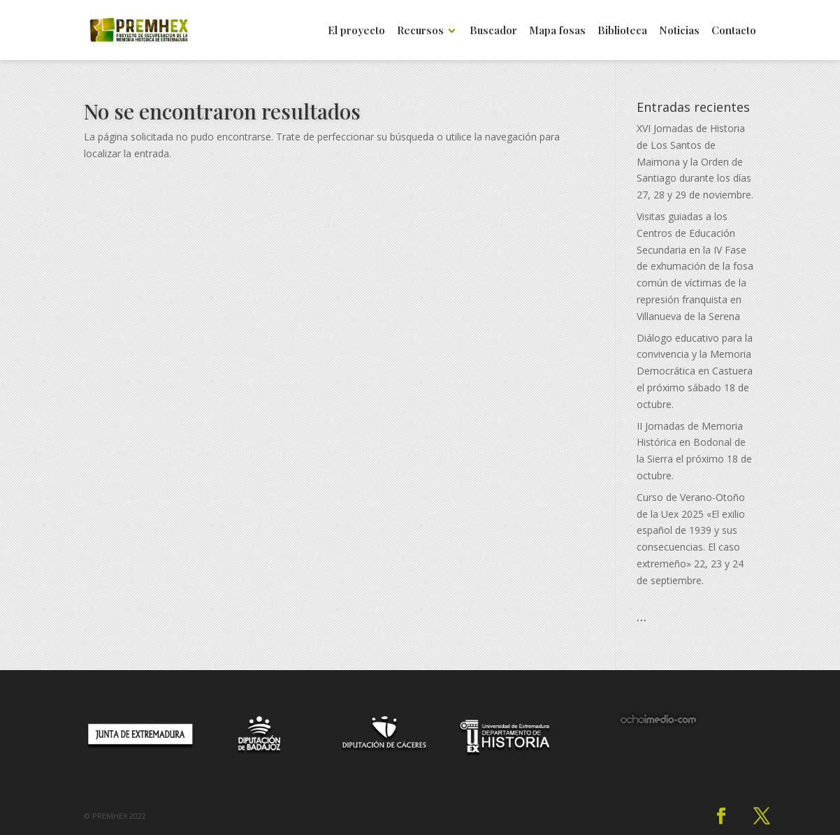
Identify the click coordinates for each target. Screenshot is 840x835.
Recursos (420, 31)
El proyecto (356, 31)
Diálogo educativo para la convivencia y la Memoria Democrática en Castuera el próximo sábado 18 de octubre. (695, 371)
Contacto (733, 31)
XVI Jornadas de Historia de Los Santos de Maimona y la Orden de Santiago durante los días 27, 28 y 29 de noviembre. (695, 161)
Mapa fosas (557, 31)
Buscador (493, 31)
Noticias (679, 31)
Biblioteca (622, 31)
